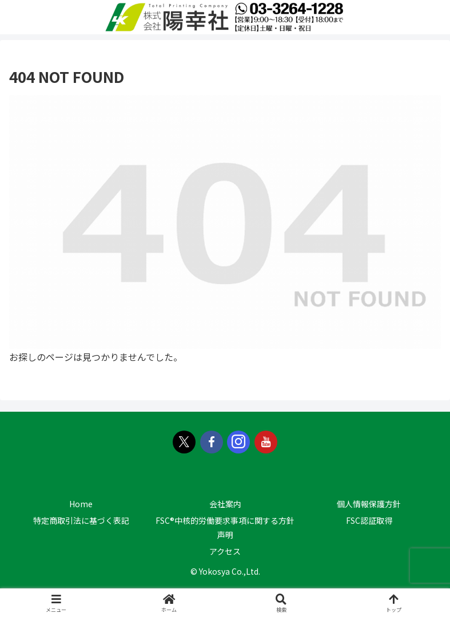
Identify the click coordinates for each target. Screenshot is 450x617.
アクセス (225, 551)
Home (81, 503)
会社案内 (225, 503)
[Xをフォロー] (184, 442)
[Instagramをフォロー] (238, 442)
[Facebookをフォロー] (211, 442)
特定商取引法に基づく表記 (81, 520)
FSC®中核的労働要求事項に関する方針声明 (225, 527)
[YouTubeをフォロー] (265, 442)
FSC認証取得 (369, 520)
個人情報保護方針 (369, 503)
